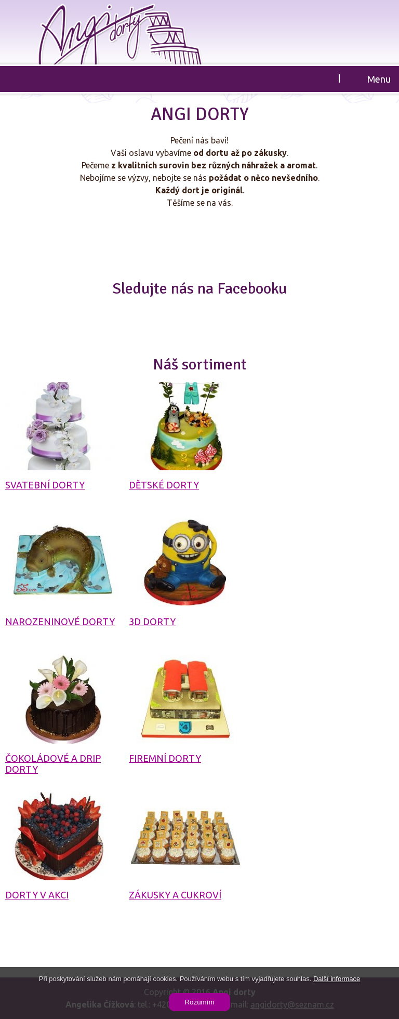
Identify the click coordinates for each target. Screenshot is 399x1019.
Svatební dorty (45, 485)
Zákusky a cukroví (175, 895)
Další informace (336, 979)
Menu (379, 79)
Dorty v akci (37, 895)
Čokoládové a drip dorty (53, 763)
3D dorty (152, 621)
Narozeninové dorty (60, 621)
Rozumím (199, 1002)
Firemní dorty (165, 758)
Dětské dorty (164, 485)
